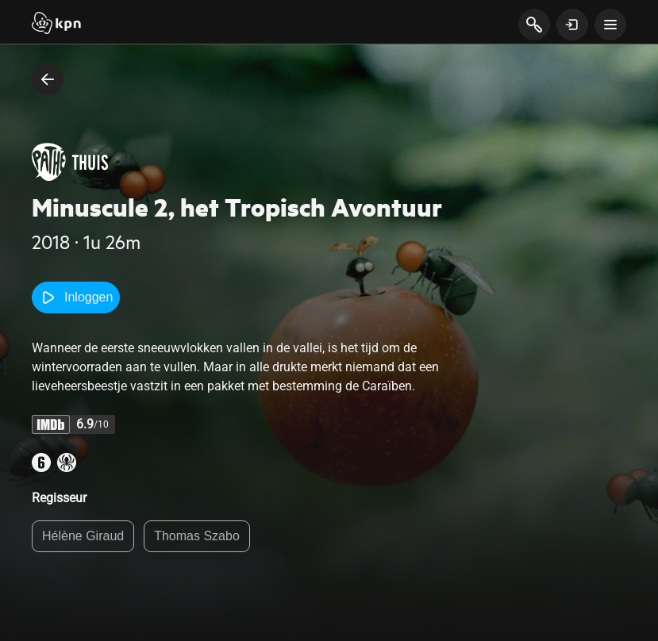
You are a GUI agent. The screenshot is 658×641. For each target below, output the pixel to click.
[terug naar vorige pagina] (47, 79)
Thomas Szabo (197, 536)
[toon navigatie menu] (610, 24)
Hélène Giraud (83, 536)
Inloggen (76, 297)
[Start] (56, 24)
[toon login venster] (572, 24)
